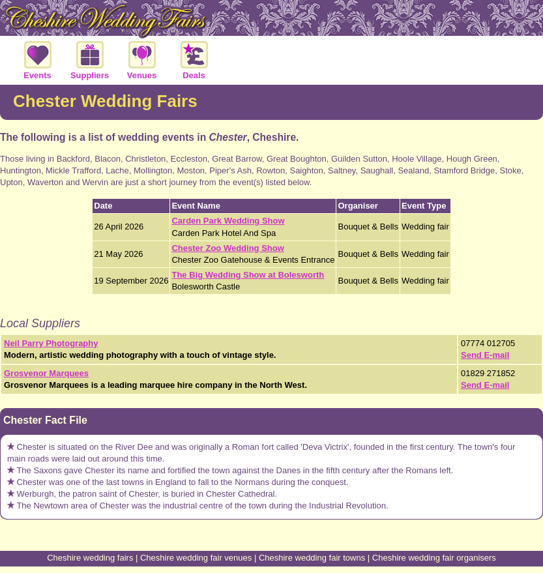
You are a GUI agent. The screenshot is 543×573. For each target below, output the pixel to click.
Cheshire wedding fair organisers (434, 558)
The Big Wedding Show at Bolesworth (247, 275)
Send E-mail (485, 355)
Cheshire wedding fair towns (312, 558)
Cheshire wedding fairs (90, 558)
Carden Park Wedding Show (227, 221)
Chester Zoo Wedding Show (227, 248)
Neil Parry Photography (51, 343)
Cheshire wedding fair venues (196, 558)
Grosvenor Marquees (46, 373)
